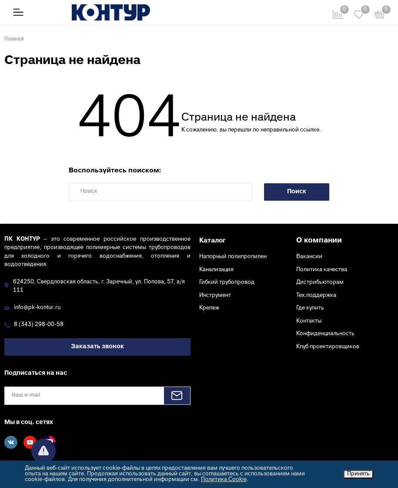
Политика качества (321, 270)
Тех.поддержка (316, 295)
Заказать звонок (97, 347)
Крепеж (209, 308)
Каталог (212, 241)
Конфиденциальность (325, 334)
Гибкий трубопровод (226, 282)
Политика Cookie (224, 479)
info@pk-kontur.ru (37, 307)
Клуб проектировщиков (327, 347)
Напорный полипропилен (233, 256)
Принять (358, 474)
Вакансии (309, 256)
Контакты (308, 321)
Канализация (216, 270)
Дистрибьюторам (320, 282)
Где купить (310, 308)
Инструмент (215, 295)
